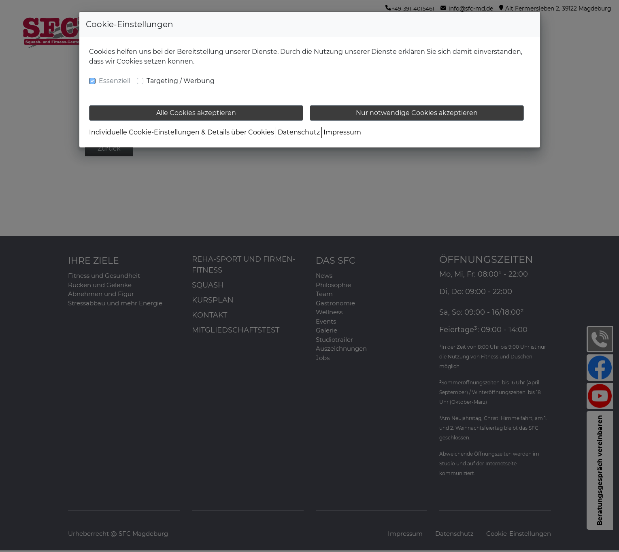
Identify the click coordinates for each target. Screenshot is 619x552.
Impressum (342, 132)
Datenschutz (299, 132)
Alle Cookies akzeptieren (196, 113)
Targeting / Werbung (181, 81)
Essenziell (114, 81)
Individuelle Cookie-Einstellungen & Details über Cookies (181, 132)
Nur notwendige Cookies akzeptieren (417, 113)
